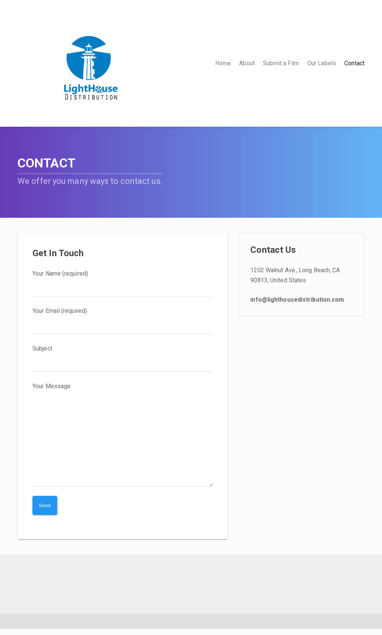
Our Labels (321, 63)
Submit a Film (281, 63)
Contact (354, 63)
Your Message (122, 438)
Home (223, 63)
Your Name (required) (122, 283)
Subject (122, 358)
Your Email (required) (122, 320)
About (247, 63)
